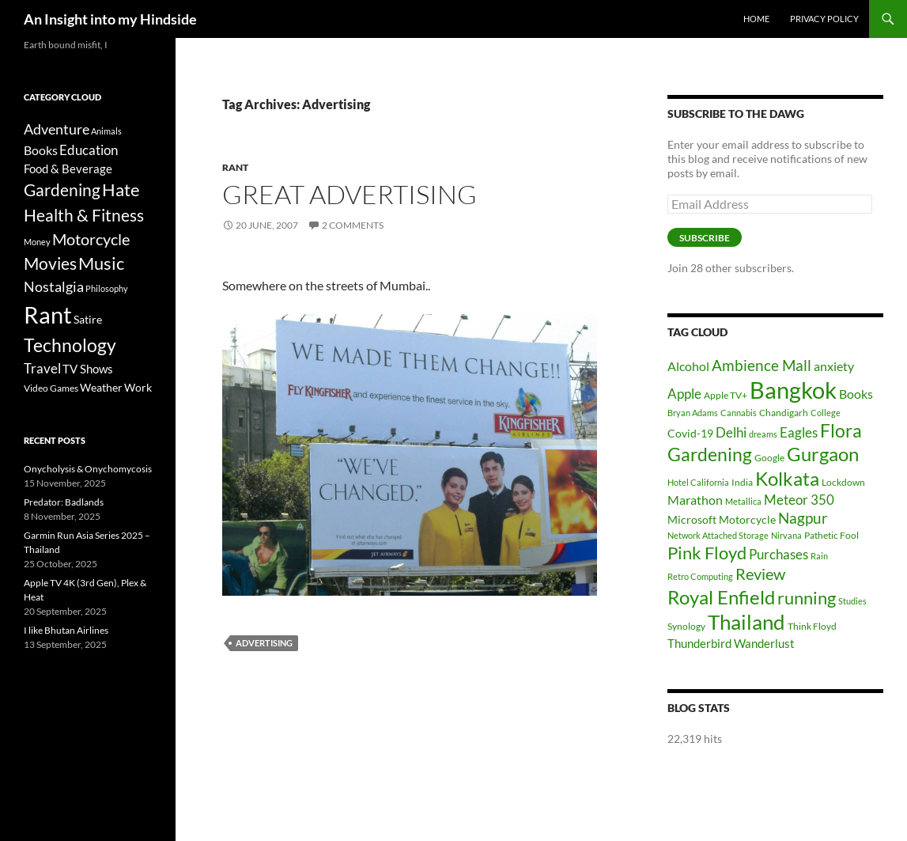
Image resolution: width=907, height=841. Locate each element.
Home (756, 18)
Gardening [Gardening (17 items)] (709, 454)
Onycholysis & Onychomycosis (88, 469)
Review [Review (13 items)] (760, 573)
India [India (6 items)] (742, 482)
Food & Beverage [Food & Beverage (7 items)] (68, 168)
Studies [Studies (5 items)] (852, 601)
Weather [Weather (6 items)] (101, 387)
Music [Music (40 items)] (101, 263)
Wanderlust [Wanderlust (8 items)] (764, 643)
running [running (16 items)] (806, 597)
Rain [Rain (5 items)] (819, 556)
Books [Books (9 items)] (856, 393)
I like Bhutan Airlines (66, 630)
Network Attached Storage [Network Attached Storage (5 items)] (718, 535)
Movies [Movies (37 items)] (50, 263)
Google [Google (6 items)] (769, 458)
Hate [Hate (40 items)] (121, 190)
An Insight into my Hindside (110, 19)
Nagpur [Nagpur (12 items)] (803, 518)
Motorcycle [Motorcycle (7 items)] (747, 519)
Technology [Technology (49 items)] (70, 345)
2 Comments (353, 225)
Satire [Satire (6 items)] (88, 319)
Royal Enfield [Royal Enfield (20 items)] (721, 596)
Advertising (264, 643)
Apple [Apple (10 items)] (684, 393)
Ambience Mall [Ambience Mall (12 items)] (761, 365)
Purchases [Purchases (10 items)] (778, 554)
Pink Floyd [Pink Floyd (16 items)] (706, 552)
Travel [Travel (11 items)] (42, 369)
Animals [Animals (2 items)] (106, 131)
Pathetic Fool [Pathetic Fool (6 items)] (831, 535)
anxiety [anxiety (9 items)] (834, 365)
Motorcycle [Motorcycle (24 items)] (91, 239)
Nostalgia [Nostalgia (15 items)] (54, 286)
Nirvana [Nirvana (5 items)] (786, 535)
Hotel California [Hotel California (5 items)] (698, 482)
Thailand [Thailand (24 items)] (746, 622)
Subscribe (704, 238)
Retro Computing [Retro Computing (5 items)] (700, 576)
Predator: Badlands (64, 502)
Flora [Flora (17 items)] (841, 430)
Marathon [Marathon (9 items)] (695, 499)
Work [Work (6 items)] (138, 387)
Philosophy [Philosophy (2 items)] (106, 288)
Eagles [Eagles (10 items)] (799, 432)
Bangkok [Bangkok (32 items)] (793, 389)
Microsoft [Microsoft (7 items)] (691, 519)
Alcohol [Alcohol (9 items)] (688, 365)
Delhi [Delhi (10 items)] (731, 432)
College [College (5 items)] (826, 412)
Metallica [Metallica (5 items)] (743, 501)
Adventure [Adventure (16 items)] (56, 129)
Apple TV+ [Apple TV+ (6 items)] (725, 395)
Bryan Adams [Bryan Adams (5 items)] (692, 412)
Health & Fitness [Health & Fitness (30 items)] (84, 215)
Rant (235, 167)
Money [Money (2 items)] (37, 242)
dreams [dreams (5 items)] (763, 434)
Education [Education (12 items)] (88, 150)
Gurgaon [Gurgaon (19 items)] (823, 454)
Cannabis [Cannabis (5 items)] (738, 412)
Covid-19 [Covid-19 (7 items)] (690, 433)
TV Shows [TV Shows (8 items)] (87, 369)
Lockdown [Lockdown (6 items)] (843, 482)
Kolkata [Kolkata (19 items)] (787, 479)
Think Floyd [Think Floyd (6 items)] (812, 626)
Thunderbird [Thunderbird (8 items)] (699, 643)
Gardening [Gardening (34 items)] (62, 189)
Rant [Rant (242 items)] (48, 314)
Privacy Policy (824, 18)
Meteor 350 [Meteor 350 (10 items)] (799, 499)
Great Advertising (349, 194)
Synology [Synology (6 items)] (686, 626)
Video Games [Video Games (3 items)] (51, 388)
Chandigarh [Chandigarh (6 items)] (783, 413)
